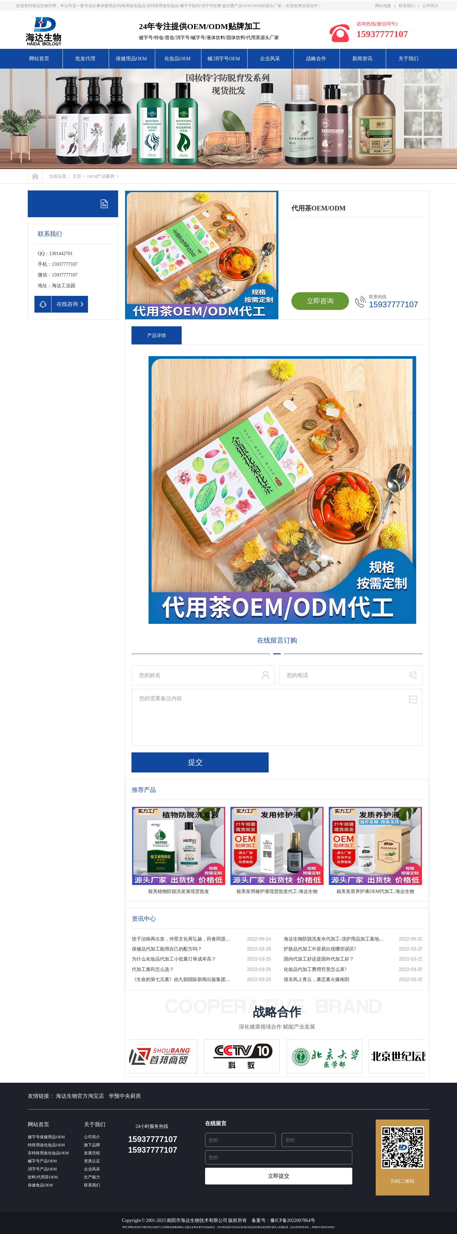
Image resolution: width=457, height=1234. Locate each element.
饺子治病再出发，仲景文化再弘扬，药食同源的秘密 (182, 938)
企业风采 (270, 58)
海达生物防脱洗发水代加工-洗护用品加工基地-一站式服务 (334, 938)
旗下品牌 (92, 1145)
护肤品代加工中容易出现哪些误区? (320, 949)
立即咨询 (320, 301)
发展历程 (92, 1153)
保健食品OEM (40, 1185)
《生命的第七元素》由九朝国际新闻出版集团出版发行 (182, 979)
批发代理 (85, 58)
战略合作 (316, 58)
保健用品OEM (131, 58)
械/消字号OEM (223, 58)
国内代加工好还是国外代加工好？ (319, 959)
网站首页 (39, 58)
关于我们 (408, 58)
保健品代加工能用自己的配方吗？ (167, 949)
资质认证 (92, 1161)
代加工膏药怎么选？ (153, 969)
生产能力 (92, 1177)
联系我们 (407, 5)
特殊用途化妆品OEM (46, 1145)
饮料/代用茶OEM (43, 1177)
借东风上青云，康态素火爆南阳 (316, 979)
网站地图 (383, 5)
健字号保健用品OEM (46, 1137)
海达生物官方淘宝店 (80, 1096)
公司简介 (431, 5)
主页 (77, 176)
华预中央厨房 (125, 1096)
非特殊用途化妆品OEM (48, 1153)
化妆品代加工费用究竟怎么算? (315, 969)
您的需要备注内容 (277, 717)
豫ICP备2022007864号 (292, 1220)
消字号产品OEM (42, 1169)
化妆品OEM (177, 58)
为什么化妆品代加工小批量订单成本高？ (174, 959)
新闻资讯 (362, 58)
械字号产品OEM (42, 1161)
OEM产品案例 (101, 176)
